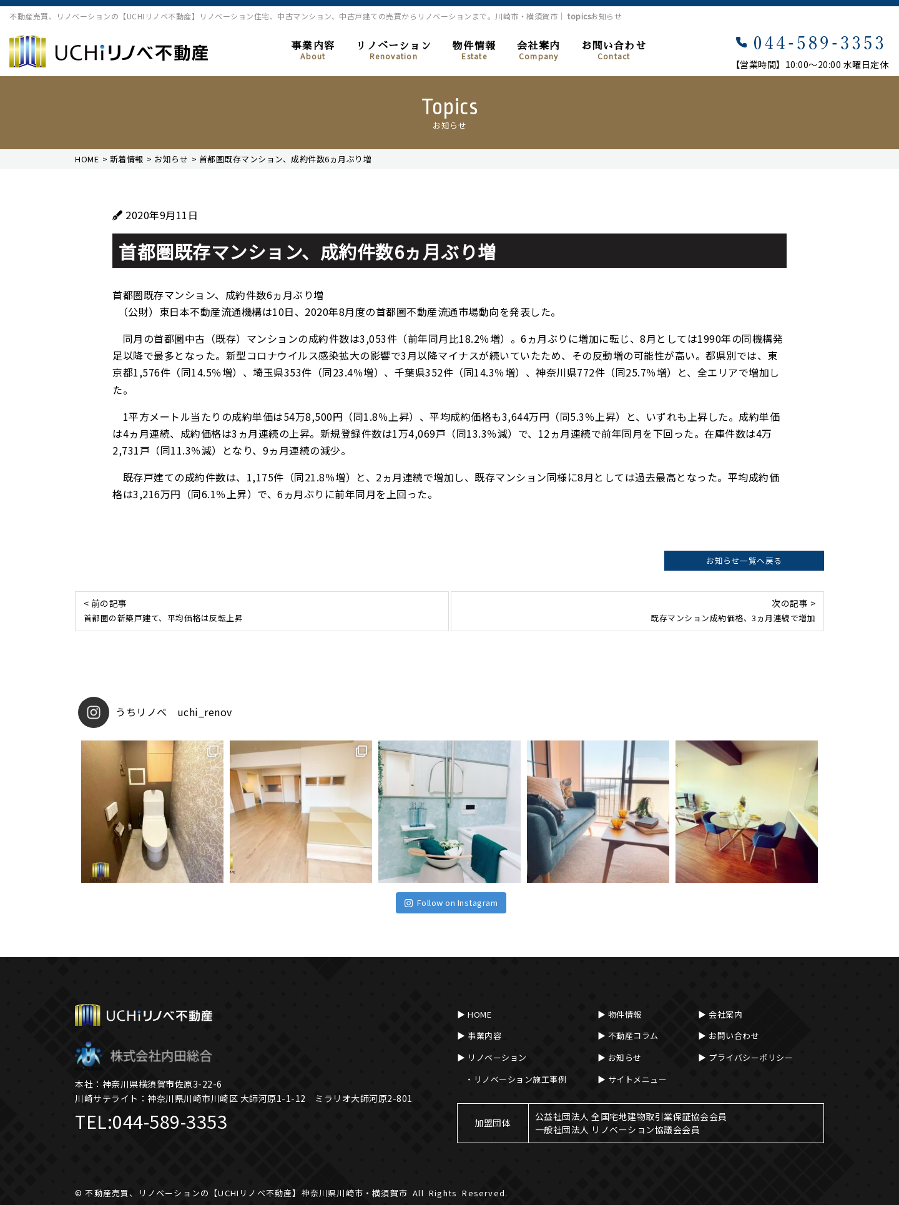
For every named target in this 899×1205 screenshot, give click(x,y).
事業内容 (313, 51)
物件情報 (474, 51)
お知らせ (625, 1057)
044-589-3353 (169, 1121)
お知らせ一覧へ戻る (744, 560)
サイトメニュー (637, 1079)
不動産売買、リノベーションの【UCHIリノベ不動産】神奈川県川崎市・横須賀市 (246, 1193)
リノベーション (393, 51)
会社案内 (538, 51)
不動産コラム (633, 1035)
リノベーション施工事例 (520, 1079)
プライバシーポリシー (751, 1057)
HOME (479, 1014)
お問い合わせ (613, 51)
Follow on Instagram (451, 902)
